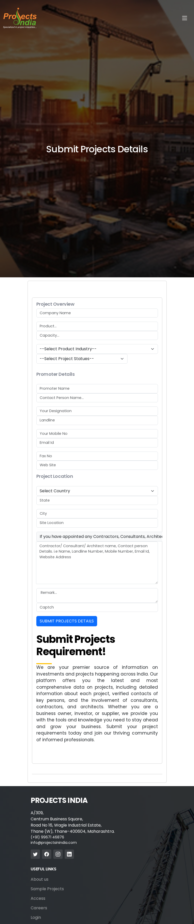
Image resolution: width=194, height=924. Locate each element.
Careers (39, 908)
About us (39, 879)
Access (38, 898)
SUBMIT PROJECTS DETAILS (67, 621)
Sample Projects (47, 889)
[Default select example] (97, 349)
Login (36, 917)
